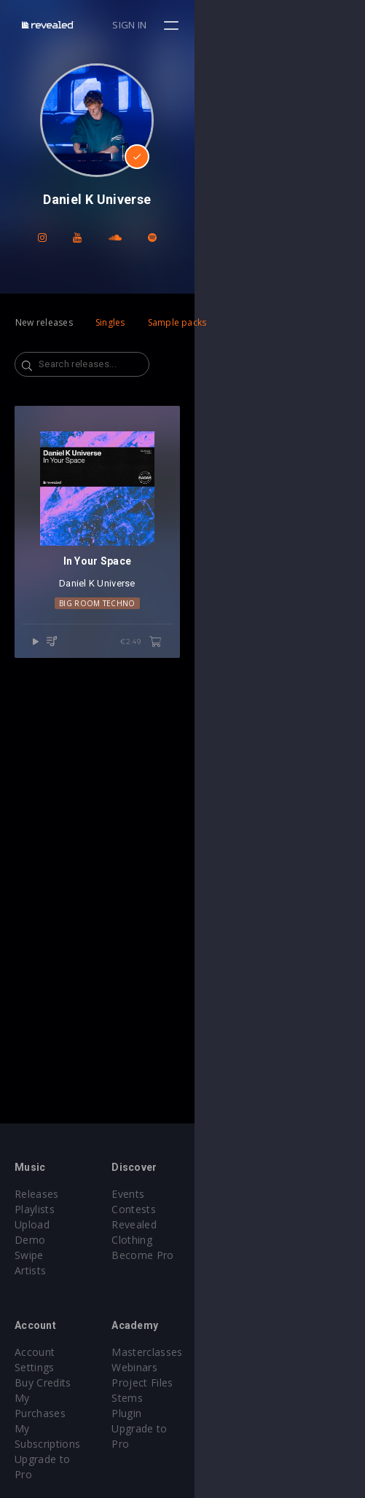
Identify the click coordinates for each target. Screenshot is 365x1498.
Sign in (300, 24)
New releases (44, 322)
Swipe (29, 1240)
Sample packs (177, 322)
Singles (110, 322)
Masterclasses (232, 1337)
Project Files (228, 1367)
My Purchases (49, 1367)
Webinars (220, 1352)
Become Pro (228, 1240)
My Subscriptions (56, 1382)
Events (213, 1194)
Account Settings (56, 1337)
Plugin (212, 1398)
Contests (219, 1209)
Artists (30, 1255)
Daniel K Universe (182, 754)
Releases (37, 1194)
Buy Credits (43, 1352)
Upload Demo (49, 1224)
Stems (213, 1382)
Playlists (35, 1209)
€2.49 (311, 813)
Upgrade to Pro (52, 1398)
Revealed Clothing (241, 1224)
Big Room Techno (182, 774)
